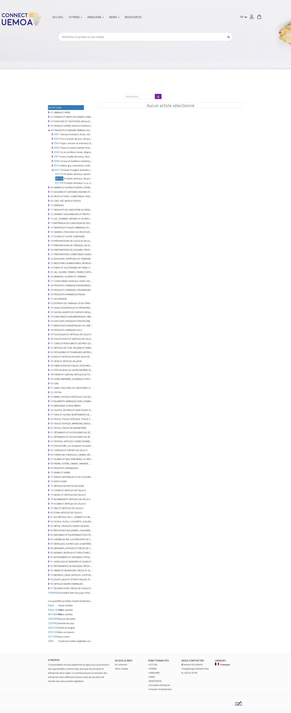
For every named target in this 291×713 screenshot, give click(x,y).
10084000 (53, 592)
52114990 (53, 636)
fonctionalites (158, 660)
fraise (51, 605)
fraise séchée (53, 609)
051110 (59, 174)
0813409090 (53, 614)
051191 (59, 178)
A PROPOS (54, 660)
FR (243, 17)
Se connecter (121, 664)
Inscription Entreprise (159, 685)
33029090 (53, 618)
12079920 (53, 623)
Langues (220, 660)
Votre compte (121, 668)
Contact (195, 660)
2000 (50, 641)
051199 (59, 183)
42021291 (53, 627)
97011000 (53, 632)
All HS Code (54, 107)
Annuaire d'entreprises (160, 689)
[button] (252, 17)
